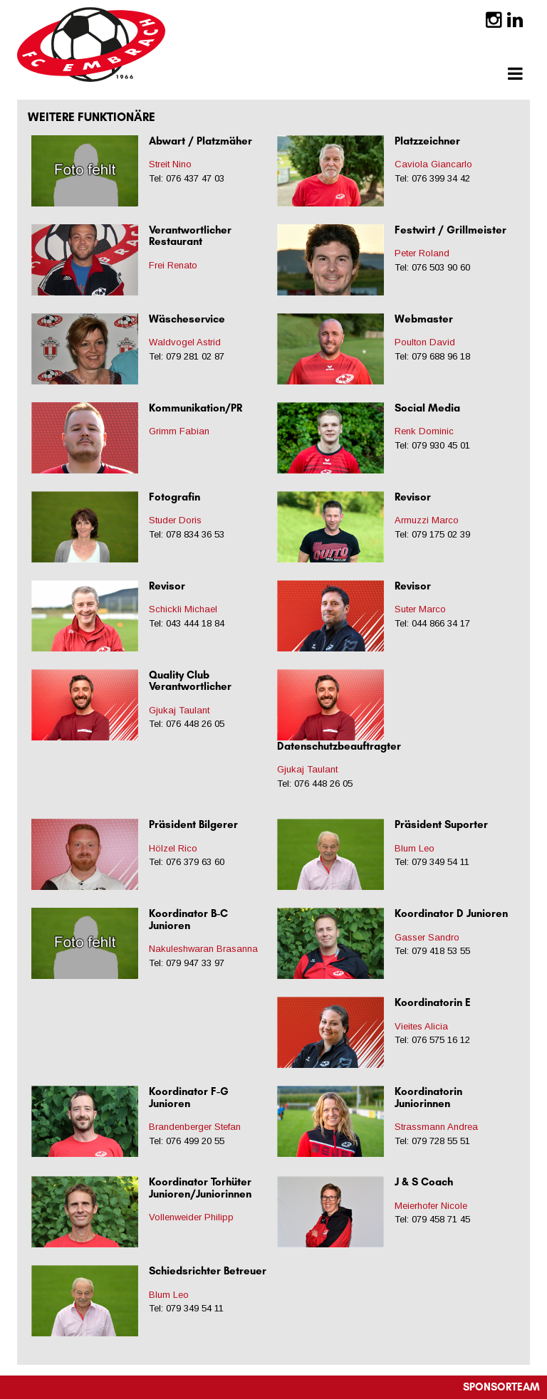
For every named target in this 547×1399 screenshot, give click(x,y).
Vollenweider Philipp (191, 1217)
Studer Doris (175, 520)
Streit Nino (170, 164)
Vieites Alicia (421, 1026)
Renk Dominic (424, 431)
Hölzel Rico (173, 848)
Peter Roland (422, 253)
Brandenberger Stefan (195, 1126)
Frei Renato (173, 265)
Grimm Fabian (179, 431)
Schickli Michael (183, 609)
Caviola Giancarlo (433, 164)
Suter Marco (420, 609)
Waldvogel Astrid (185, 342)
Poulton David (425, 342)
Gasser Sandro (427, 937)
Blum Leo (414, 848)
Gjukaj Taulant (179, 710)
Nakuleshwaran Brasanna (203, 948)
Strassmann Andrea (436, 1126)
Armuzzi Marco (427, 520)
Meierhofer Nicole (431, 1205)
